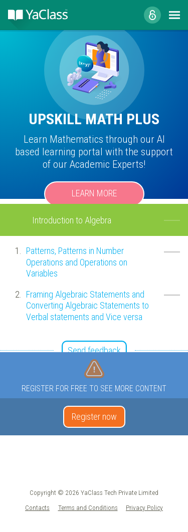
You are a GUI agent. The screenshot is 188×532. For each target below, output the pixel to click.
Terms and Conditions (88, 507)
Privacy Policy (144, 507)
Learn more (94, 193)
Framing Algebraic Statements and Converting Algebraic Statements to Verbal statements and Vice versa (87, 305)
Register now (94, 416)
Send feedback (94, 350)
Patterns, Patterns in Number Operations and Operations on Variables (76, 262)
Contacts (37, 507)
